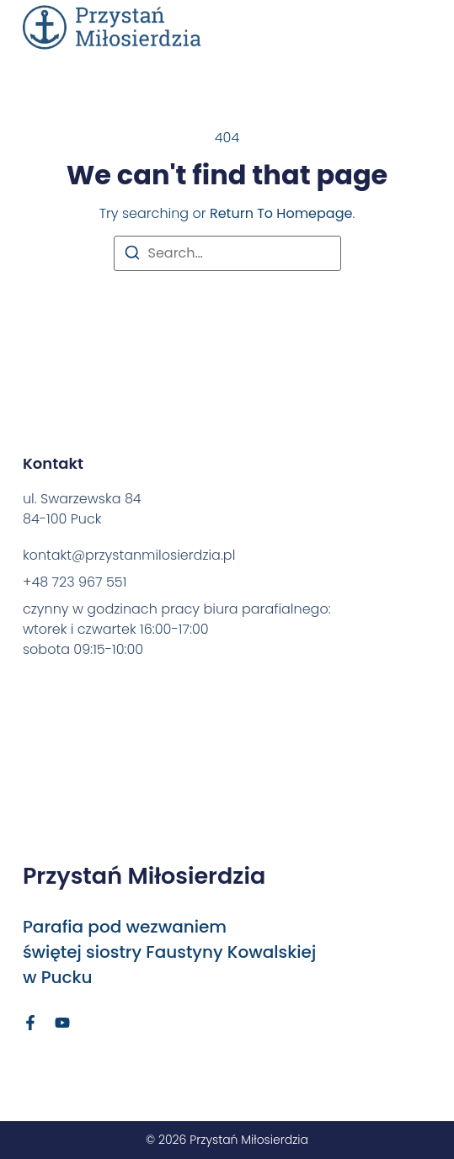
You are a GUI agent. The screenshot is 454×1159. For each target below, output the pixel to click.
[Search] (132, 255)
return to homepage (281, 213)
